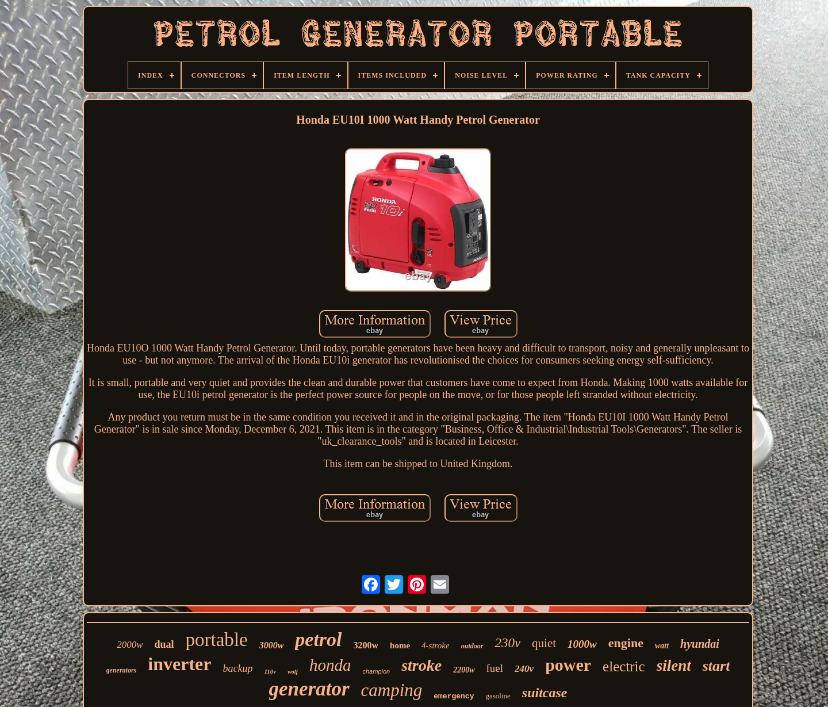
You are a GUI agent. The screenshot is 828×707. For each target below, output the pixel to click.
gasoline (497, 695)
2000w (130, 644)
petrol (318, 639)
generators (121, 670)
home (400, 645)
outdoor (472, 646)
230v (507, 643)
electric (624, 666)
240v (524, 668)
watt (662, 645)
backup (237, 668)
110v (270, 671)
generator (309, 689)
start (716, 666)
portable (217, 639)
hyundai (699, 643)
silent (674, 665)
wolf (293, 671)
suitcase (545, 692)
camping (392, 690)
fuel (495, 668)
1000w (582, 644)
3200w (366, 645)
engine (625, 643)
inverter (179, 664)
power (568, 664)
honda (330, 665)
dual (164, 644)
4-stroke (435, 645)
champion (376, 671)
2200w (463, 670)
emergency (454, 696)
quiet (544, 643)
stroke (421, 665)
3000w (271, 645)
